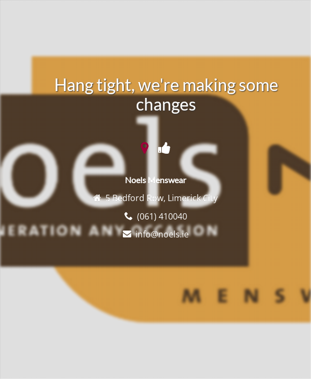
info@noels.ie (162, 234)
